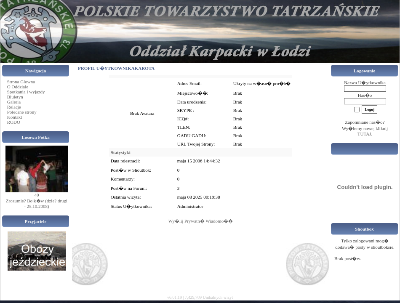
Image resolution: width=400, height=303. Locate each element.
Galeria (14, 101)
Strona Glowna (21, 81)
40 (37, 194)
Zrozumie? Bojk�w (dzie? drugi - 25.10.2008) (36, 203)
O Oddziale (17, 86)
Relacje (14, 106)
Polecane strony (22, 111)
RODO (13, 122)
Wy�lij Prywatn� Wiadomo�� (200, 220)
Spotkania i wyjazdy (26, 91)
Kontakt (14, 117)
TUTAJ (364, 133)
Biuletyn (15, 96)
